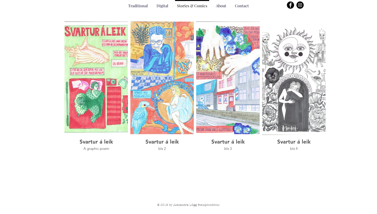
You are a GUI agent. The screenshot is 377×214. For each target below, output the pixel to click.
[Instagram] (300, 5)
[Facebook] (290, 5)
